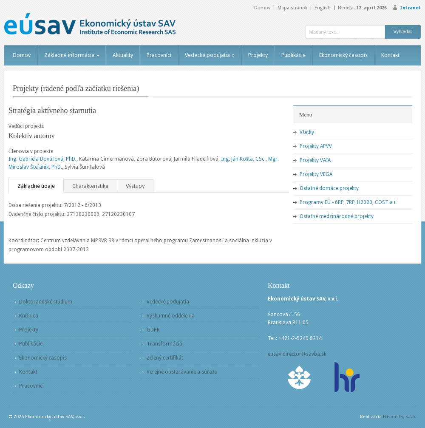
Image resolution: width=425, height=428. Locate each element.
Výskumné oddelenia (171, 316)
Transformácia (164, 344)
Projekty (258, 55)
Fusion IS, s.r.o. (399, 416)
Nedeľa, (362, 8)
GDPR (153, 330)
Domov (262, 8)
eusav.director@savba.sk (297, 354)
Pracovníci (159, 55)
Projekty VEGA (316, 174)
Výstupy (135, 186)
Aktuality (123, 55)
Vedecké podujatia (210, 55)
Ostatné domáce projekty (329, 188)
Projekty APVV (316, 146)
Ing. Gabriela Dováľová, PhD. (42, 159)
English (322, 8)
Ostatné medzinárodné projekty (337, 216)
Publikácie (293, 55)
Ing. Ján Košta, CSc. (243, 159)
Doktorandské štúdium (45, 302)
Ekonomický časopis (343, 55)
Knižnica (28, 316)
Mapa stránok (292, 8)
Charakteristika (90, 186)
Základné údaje (36, 186)
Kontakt (390, 55)
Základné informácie (71, 55)
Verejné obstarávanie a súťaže (182, 372)
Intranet (410, 8)
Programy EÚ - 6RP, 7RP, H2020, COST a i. (348, 202)
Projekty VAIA (315, 160)
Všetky (307, 132)
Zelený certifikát (165, 358)
